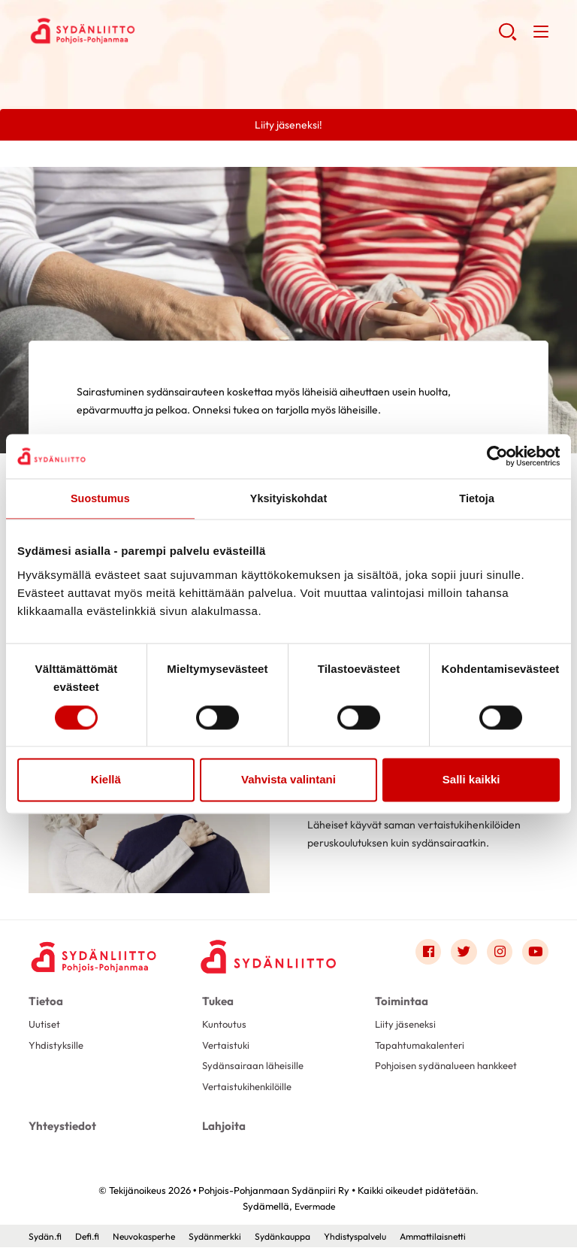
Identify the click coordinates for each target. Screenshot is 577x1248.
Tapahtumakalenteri (422, 1046)
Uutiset (45, 1024)
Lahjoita (222, 1128)
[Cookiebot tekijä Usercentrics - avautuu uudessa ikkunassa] (494, 455)
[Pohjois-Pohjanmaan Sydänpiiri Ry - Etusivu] (96, 957)
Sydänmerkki (228, 1237)
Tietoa (45, 1001)
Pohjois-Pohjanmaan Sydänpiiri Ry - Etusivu (149, 31)
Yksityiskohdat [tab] (288, 498)
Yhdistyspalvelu (380, 1237)
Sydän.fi (47, 1237)
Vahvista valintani (288, 780)
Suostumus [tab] (100, 498)
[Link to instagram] (498, 953)
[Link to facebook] (424, 953)
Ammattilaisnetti (464, 1237)
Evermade (314, 1207)
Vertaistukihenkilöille (250, 1089)
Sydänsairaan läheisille (255, 1067)
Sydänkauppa (300, 1237)
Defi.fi (91, 1237)
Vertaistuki (227, 1046)
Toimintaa (399, 1001)
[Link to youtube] (534, 953)
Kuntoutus (225, 1024)
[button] (506, 37)
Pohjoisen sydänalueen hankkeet (451, 1067)
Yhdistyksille (57, 1046)
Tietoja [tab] (476, 498)
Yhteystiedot (60, 1128)
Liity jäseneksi (407, 1024)
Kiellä (106, 780)
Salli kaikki (471, 780)
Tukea (217, 1001)
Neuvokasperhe (152, 1237)
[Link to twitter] (461, 953)
